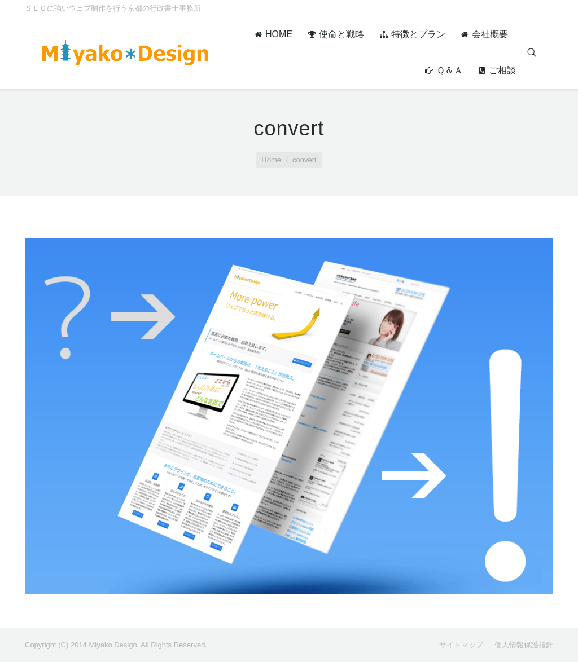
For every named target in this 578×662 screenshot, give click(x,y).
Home (271, 160)
